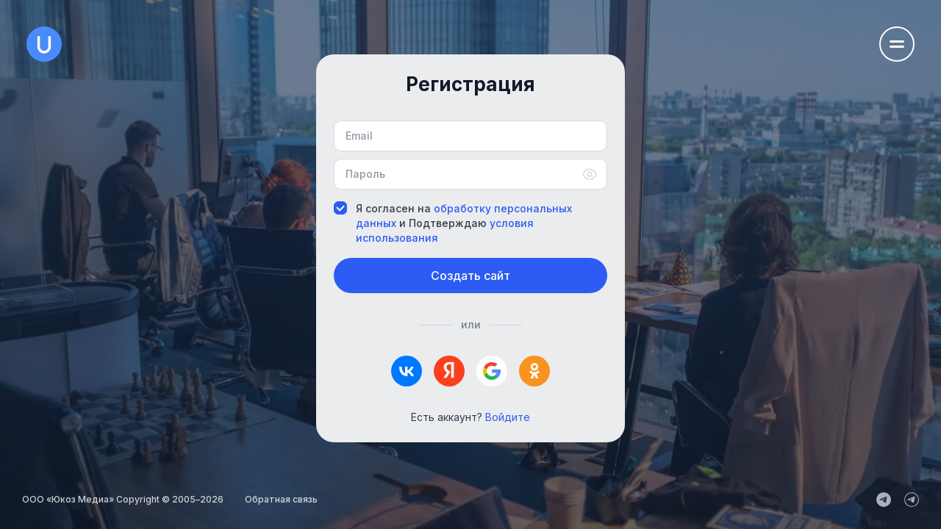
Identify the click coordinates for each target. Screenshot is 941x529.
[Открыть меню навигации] (897, 44)
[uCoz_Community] (911, 499)
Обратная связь (281, 499)
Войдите (507, 417)
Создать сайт (470, 275)
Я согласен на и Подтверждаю (453, 223)
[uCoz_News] (883, 499)
